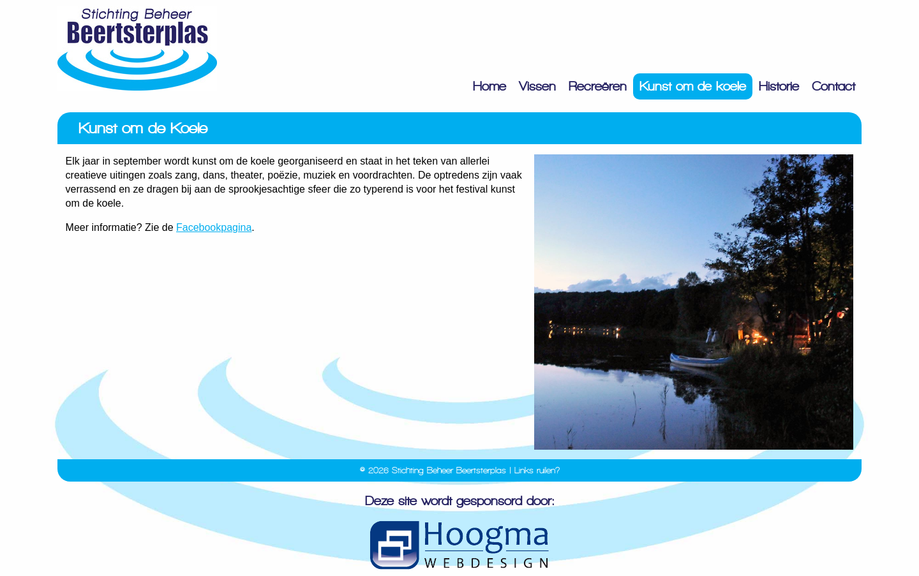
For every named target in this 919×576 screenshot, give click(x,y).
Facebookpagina (213, 227)
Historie (779, 86)
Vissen (537, 86)
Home (489, 86)
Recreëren (598, 86)
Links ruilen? (537, 470)
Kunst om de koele (692, 86)
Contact (833, 86)
